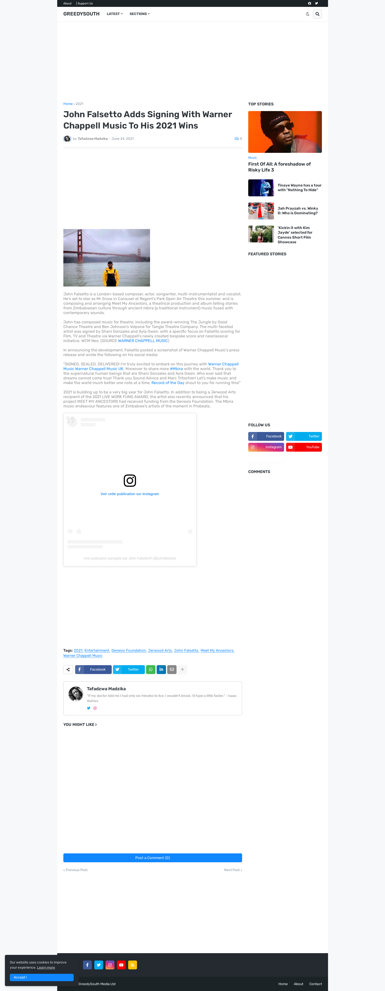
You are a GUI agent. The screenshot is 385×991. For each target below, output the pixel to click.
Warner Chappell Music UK (99, 368)
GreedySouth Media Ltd (97, 984)
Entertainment (96, 651)
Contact (315, 984)
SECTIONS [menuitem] (138, 14)
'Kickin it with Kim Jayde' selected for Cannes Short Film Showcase (295, 235)
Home (68, 104)
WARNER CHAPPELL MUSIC (143, 340)
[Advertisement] (192, 61)
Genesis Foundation (128, 651)
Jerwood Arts (160, 651)
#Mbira (176, 368)
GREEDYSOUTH (81, 14)
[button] (307, 14)
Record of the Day (168, 382)
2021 (79, 104)
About (67, 3)
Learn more (46, 967)
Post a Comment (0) (152, 858)
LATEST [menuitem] (113, 14)
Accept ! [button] (20, 977)
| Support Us (84, 3)
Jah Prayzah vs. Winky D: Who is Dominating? (298, 210)
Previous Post (76, 870)
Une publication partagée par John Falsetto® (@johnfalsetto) (129, 558)
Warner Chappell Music (82, 656)
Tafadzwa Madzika (106, 688)
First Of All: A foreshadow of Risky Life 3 (279, 167)
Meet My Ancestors (217, 651)
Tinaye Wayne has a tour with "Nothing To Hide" (300, 187)
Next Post (232, 870)
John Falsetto (186, 651)
